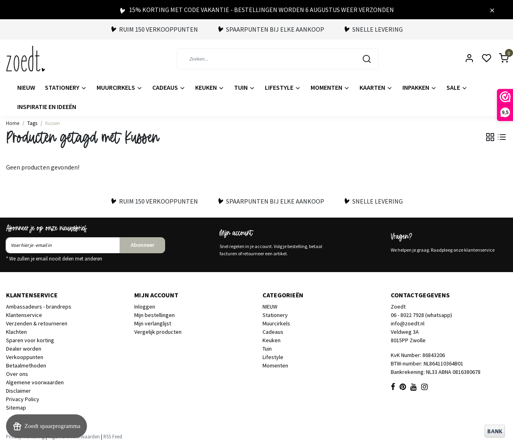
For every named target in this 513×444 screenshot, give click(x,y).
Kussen (52, 123)
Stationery (66, 87)
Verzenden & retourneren (36, 323)
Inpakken (419, 87)
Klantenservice (24, 315)
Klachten (16, 331)
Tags (32, 123)
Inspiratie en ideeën (46, 107)
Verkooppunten (24, 357)
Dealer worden (23, 348)
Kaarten (376, 87)
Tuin (244, 87)
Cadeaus (169, 87)
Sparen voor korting (30, 340)
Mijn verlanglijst (152, 323)
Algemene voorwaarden (35, 382)
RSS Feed (112, 436)
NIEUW (26, 87)
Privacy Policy (22, 399)
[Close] (492, 9)
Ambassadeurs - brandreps (38, 306)
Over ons (17, 373)
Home (12, 123)
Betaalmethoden (26, 365)
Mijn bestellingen (154, 315)
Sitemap (16, 407)
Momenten (330, 87)
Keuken (209, 87)
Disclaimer (18, 390)
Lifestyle (283, 87)
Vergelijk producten (158, 331)
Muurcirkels (120, 87)
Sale (457, 87)
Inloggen (144, 306)
